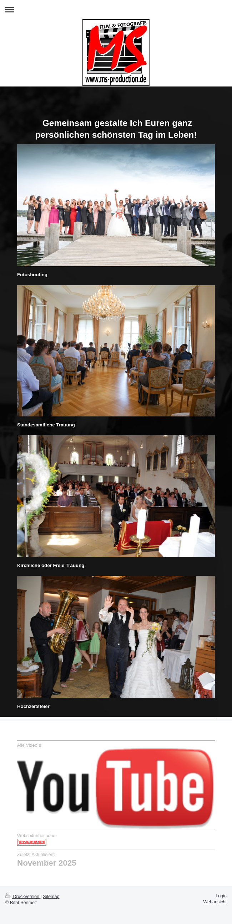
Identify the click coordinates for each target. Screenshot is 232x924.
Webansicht (215, 901)
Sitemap (51, 896)
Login (221, 895)
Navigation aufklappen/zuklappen (116, 9)
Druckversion (22, 896)
